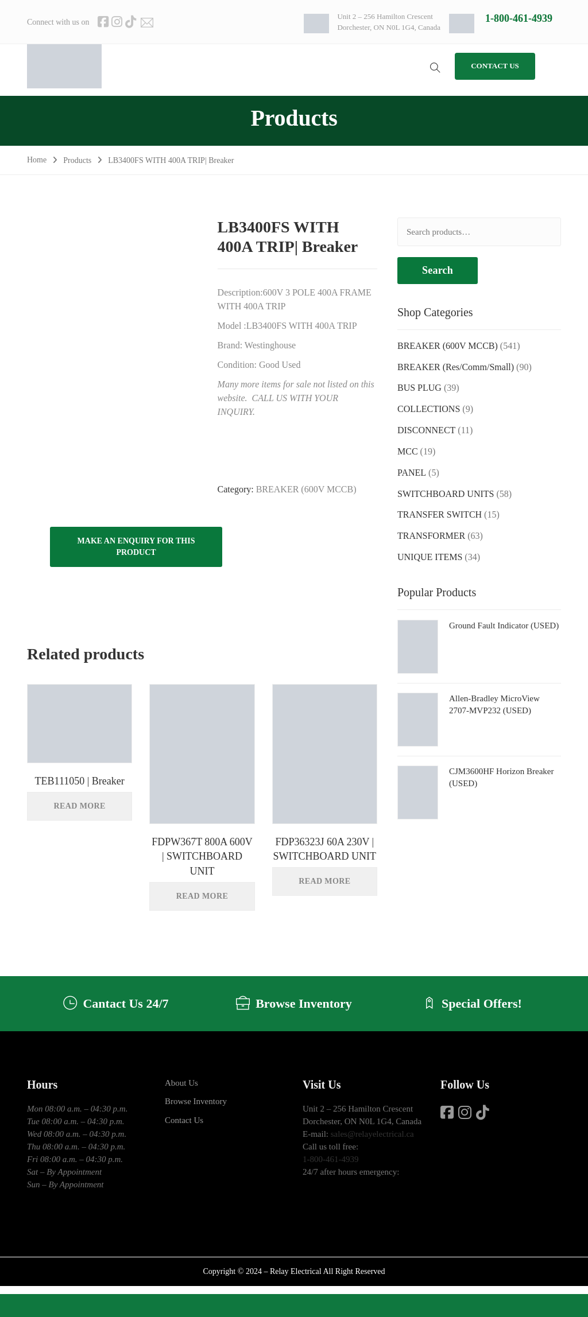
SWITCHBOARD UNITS (445, 494)
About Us (181, 1084)
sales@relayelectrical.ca (372, 1135)
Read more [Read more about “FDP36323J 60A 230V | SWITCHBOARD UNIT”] (324, 881)
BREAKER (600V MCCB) (306, 489)
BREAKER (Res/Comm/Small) (455, 367)
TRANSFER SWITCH (439, 514)
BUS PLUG (419, 388)
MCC (407, 451)
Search (437, 270)
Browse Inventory (196, 1103)
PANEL (411, 472)
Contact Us (184, 1121)
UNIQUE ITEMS (429, 557)
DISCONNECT (426, 430)
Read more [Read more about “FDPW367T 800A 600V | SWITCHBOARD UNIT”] (202, 896)
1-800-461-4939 (518, 18)
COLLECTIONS (428, 409)
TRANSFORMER (431, 536)
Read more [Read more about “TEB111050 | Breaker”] (80, 806)
